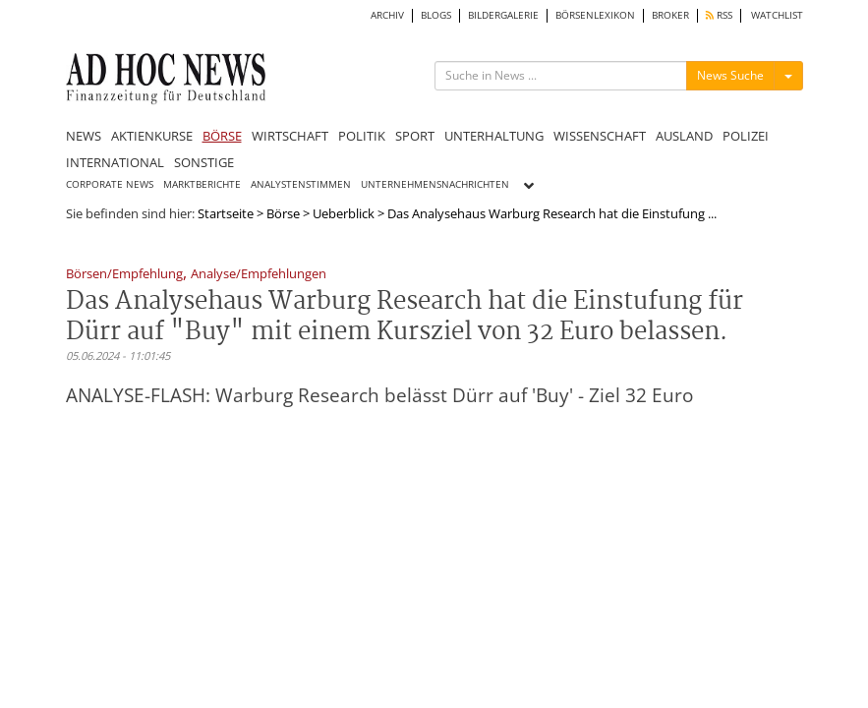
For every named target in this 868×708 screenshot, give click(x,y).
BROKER (670, 15)
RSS (719, 15)
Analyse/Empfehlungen (258, 274)
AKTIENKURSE (152, 136)
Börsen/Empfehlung (124, 274)
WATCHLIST (777, 15)
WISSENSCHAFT (599, 136)
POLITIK (361, 136)
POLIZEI (746, 136)
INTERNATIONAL (115, 162)
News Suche (730, 75)
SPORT (414, 136)
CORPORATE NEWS (109, 184)
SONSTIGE (204, 162)
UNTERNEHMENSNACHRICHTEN (435, 184)
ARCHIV (387, 15)
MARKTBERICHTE (202, 184)
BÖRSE (222, 136)
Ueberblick (344, 213)
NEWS (83, 136)
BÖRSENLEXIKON (595, 15)
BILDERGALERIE (503, 15)
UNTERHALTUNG (494, 136)
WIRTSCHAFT (290, 136)
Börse (283, 213)
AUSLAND (684, 136)
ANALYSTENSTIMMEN (301, 184)
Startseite (226, 213)
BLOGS (436, 15)
